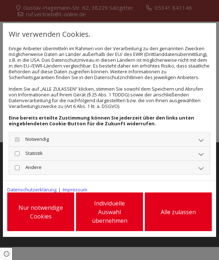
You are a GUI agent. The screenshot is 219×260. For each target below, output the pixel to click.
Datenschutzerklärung (31, 189)
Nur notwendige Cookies (40, 212)
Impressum (75, 189)
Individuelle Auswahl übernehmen (109, 212)
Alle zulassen (178, 212)
